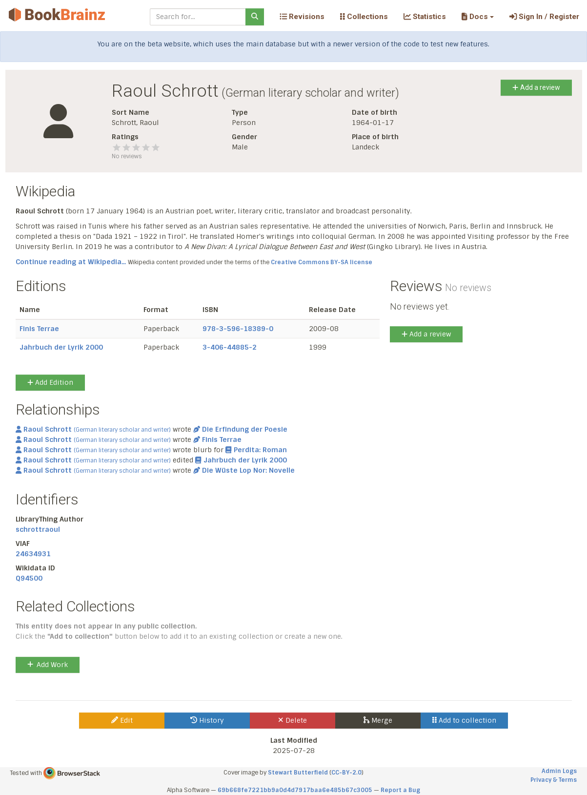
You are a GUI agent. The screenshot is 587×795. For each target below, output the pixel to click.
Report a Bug (400, 790)
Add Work (47, 664)
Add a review (536, 87)
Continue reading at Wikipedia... (71, 261)
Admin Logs (559, 771)
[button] (477, 16)
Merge (378, 720)
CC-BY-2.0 (346, 772)
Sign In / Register (544, 16)
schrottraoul (38, 529)
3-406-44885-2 (229, 347)
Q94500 (29, 578)
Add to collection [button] (464, 720)
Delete (292, 720)
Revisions (302, 16)
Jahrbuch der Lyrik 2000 (61, 347)
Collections (364, 16)
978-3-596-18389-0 (237, 328)
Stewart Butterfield (298, 772)
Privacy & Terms (553, 780)
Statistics (425, 16)
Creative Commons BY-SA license (321, 262)
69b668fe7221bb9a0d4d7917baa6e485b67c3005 (295, 790)
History (207, 720)
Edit (122, 720)
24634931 (33, 553)
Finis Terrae (39, 328)
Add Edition (50, 382)
